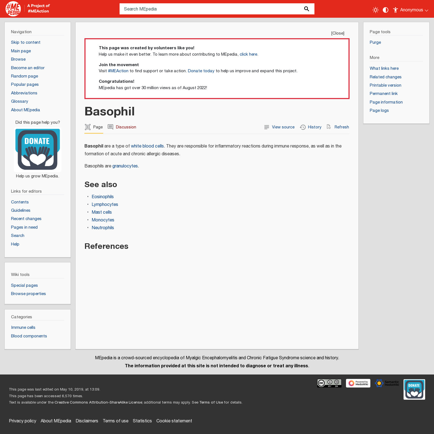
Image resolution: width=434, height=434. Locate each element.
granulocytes (125, 166)
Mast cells (102, 212)
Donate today (201, 71)
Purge (375, 42)
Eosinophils (103, 196)
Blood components (29, 336)
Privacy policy (22, 421)
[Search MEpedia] (217, 8)
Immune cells (23, 327)
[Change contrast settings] (385, 10)
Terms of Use (211, 402)
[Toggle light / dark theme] (375, 10)
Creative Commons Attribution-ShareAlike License (98, 402)
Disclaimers (87, 421)
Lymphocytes (105, 204)
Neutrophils (103, 227)
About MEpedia (56, 421)
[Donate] (37, 147)
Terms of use (115, 421)
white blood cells (147, 146)
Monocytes (103, 220)
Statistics (142, 421)
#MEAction (118, 71)
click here (248, 54)
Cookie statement (174, 421)
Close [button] (337, 33)
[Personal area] (411, 9)
